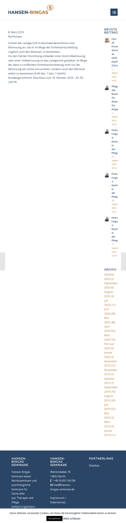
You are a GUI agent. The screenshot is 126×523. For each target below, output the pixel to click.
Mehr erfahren (71, 518)
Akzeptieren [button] (54, 518)
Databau (94, 465)
